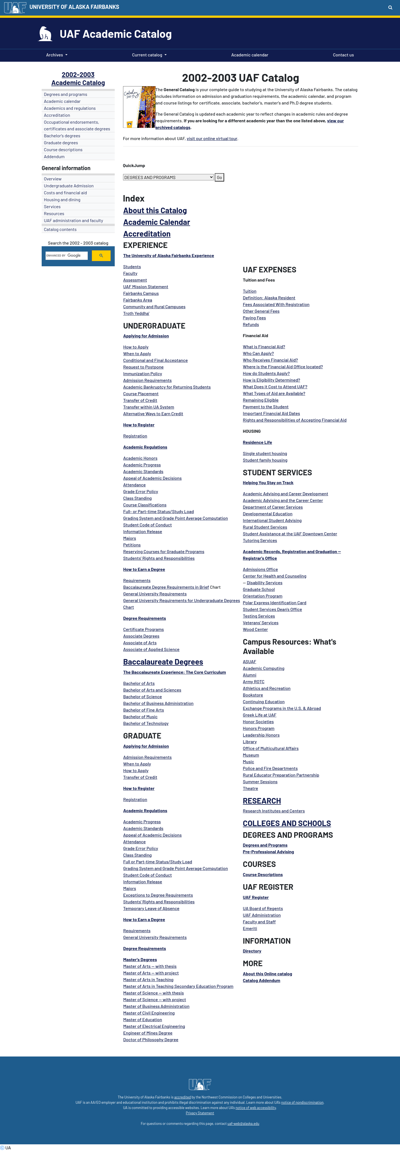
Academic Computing (263, 668)
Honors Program (258, 728)
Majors (129, 538)
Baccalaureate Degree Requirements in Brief (166, 587)
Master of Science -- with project (154, 999)
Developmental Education (267, 513)
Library (250, 741)
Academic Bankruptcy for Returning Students (167, 386)
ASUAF (249, 661)
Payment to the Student (266, 406)
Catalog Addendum (261, 980)
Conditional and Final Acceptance (155, 360)
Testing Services (259, 615)
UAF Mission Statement (145, 286)
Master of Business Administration (156, 1006)
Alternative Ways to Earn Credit (153, 413)
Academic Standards (143, 471)
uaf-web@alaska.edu (243, 1123)
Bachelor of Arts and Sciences (152, 689)
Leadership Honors (261, 734)
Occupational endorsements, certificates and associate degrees (77, 125)
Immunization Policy (142, 373)
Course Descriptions (263, 874)
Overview (53, 178)
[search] (66, 255)
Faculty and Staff (259, 921)
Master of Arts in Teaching (148, 979)
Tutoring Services (260, 540)
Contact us (342, 54)
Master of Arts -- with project (151, 972)
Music (248, 761)
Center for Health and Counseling (274, 575)
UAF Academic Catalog (116, 33)
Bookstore (253, 694)
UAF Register (256, 897)
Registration (135, 435)
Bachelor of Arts (139, 683)
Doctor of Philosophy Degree (151, 1039)
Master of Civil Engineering (149, 1012)
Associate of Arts (140, 642)
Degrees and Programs (265, 844)
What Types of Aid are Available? (274, 393)
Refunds (251, 324)
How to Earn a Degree (144, 569)
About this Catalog (155, 210)
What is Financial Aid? (264, 346)
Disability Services (264, 582)
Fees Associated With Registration (276, 304)
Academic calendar (249, 54)
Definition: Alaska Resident (269, 297)
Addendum (54, 156)
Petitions (132, 544)
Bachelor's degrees (62, 135)
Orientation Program (262, 595)
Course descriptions (63, 149)
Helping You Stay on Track (268, 482)
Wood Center (255, 629)
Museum (251, 754)
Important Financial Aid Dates (271, 413)
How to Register (139, 424)
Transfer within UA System (148, 406)
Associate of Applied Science (151, 649)
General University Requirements (155, 593)
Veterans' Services (260, 622)
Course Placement (141, 393)
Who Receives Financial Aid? (270, 359)
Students (132, 266)
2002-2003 (78, 74)
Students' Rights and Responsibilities (159, 558)
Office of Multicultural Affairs (271, 748)
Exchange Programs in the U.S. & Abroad (282, 708)
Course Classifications (145, 504)
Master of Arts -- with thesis (150, 966)
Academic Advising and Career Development (285, 493)
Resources (54, 213)
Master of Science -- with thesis (153, 992)
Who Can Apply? (258, 353)
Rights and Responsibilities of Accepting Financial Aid (294, 419)
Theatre (250, 788)
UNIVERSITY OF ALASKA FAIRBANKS (74, 6)
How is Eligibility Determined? (271, 379)
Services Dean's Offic (279, 609)
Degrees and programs (65, 94)
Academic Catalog (78, 82)
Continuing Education (263, 701)
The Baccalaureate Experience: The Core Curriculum (174, 672)
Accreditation (57, 115)
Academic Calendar (156, 222)
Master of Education (142, 1019)
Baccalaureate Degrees (163, 661)
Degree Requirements (144, 618)
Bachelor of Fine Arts (143, 709)
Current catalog (147, 54)
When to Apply (137, 353)
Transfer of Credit (140, 400)
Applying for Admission (146, 335)
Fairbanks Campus (141, 293)
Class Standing (137, 498)
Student (251, 609)
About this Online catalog (267, 973)
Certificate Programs (143, 629)
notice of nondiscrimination (302, 1102)
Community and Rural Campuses (154, 306)
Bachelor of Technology (146, 723)
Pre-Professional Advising (268, 851)
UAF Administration (262, 915)
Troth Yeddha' (136, 313)
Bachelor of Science (142, 696)
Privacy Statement (200, 1113)
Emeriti (250, 928)
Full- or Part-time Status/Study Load (158, 511)
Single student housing (265, 453)
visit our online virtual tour (212, 138)
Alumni (249, 674)
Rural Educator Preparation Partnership (281, 774)
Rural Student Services (265, 526)
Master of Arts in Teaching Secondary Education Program (178, 986)
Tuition (249, 291)
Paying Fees (254, 317)
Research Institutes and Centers (274, 810)
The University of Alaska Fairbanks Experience (168, 255)
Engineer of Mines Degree (147, 1032)
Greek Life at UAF (259, 714)
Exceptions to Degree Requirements (158, 895)
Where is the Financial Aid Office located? (283, 366)
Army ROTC (253, 681)
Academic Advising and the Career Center (283, 500)
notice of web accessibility (256, 1107)
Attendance (134, 484)
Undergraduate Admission (69, 185)
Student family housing (265, 460)
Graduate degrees (61, 142)
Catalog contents (60, 229)
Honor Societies (258, 721)
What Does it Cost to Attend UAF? (275, 386)
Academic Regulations (145, 446)
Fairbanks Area (137, 299)
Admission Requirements (147, 380)
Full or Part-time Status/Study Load (157, 861)
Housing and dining (62, 199)
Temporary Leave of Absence (151, 908)
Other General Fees (261, 311)
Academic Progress (142, 464)
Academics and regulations (70, 108)
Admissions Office (260, 569)
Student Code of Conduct (147, 524)
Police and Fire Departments (270, 768)
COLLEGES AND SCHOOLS (287, 823)
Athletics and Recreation (267, 688)
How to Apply (136, 346)
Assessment (135, 279)
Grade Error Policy (140, 491)
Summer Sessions (260, 781)
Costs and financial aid (65, 192)
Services (52, 206)
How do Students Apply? (266, 373)
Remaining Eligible (261, 399)
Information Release (142, 531)
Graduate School (259, 589)
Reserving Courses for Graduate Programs (163, 551)
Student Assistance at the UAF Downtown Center (290, 533)
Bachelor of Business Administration (158, 703)
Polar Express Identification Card (274, 602)
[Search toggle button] (390, 7)
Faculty (130, 273)
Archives (54, 54)
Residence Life (257, 442)
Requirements (137, 580)
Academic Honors (140, 458)
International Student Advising (272, 520)
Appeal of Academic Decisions (152, 478)
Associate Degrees (141, 635)
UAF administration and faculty (73, 220)
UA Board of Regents (263, 908)
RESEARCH (262, 800)
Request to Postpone (143, 366)
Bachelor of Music (140, 716)
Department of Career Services (273, 506)
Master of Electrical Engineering (154, 1026)
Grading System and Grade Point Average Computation (175, 518)
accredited (182, 1097)
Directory (252, 950)
